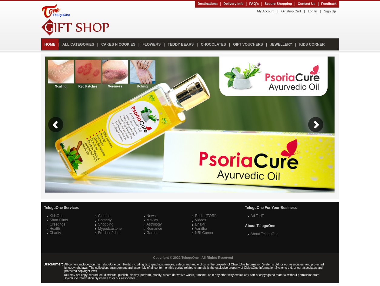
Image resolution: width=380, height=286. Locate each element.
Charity (55, 233)
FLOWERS (151, 44)
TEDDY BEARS (181, 44)
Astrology (154, 224)
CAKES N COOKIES (118, 44)
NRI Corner (204, 233)
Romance (154, 228)
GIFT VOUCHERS (248, 44)
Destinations (208, 3)
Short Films (59, 220)
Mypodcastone (110, 228)
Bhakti (200, 224)
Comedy (105, 220)
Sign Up (330, 11)
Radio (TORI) (206, 216)
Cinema (104, 216)
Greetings (57, 224)
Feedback (329, 3)
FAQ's (253, 3)
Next (315, 124)
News (151, 216)
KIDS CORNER (312, 44)
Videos (200, 220)
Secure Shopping (278, 3)
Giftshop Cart (291, 11)
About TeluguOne (265, 234)
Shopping (106, 224)
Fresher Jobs (108, 233)
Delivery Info (233, 3)
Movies (152, 220)
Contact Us (306, 3)
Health (55, 228)
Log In (312, 11)
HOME (50, 44)
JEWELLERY (281, 44)
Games (152, 233)
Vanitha (201, 228)
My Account (266, 11)
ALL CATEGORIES (78, 44)
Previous (55, 124)
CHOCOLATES (213, 44)
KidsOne (57, 216)
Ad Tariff (257, 216)
